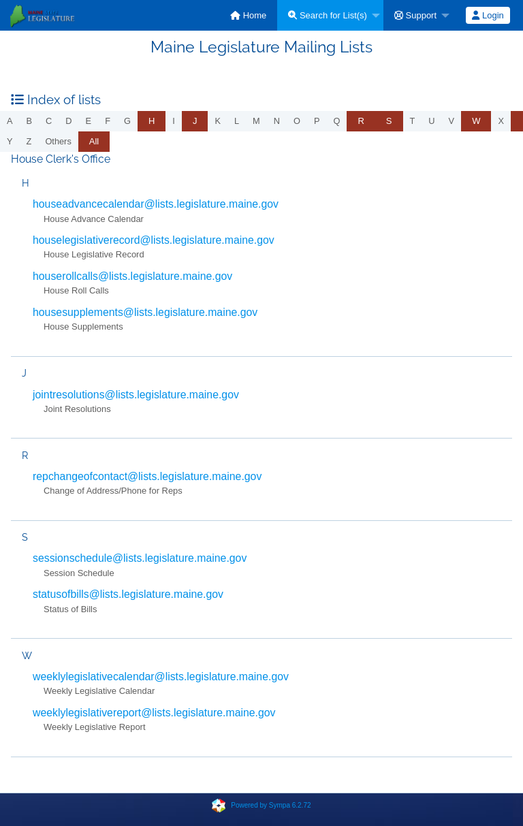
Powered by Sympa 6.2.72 (271, 804)
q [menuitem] (337, 121)
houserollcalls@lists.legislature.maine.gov (132, 276)
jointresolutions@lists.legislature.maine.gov (136, 394)
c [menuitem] (49, 121)
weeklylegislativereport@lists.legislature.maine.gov (154, 712)
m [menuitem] (256, 121)
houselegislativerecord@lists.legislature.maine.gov (153, 240)
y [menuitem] (10, 141)
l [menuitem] (236, 121)
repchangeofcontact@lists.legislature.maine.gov (147, 476)
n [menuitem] (277, 121)
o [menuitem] (297, 121)
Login (487, 15)
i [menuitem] (173, 121)
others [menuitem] (58, 141)
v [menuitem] (452, 121)
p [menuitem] (317, 121)
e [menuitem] (89, 121)
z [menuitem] (29, 141)
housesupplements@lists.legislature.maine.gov (145, 312)
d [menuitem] (68, 121)
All (94, 141)
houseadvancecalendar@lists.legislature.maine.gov (156, 204)
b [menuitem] (30, 121)
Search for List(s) (327, 15)
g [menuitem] (127, 121)
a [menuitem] (10, 121)
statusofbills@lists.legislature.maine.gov (128, 594)
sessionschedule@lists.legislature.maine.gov (140, 558)
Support (415, 15)
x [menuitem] (501, 121)
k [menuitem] (218, 121)
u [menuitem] (431, 121)
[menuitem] (248, 15)
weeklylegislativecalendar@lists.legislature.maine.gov (161, 676)
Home (248, 15)
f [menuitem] (107, 121)
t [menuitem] (412, 121)
